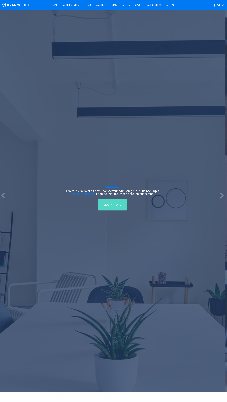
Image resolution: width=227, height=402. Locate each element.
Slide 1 (112, 36)
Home (54, 5)
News (137, 5)
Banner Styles (70, 5)
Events (126, 5)
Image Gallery (153, 5)
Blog (114, 5)
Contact (171, 5)
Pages (88, 5)
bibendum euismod (82, 44)
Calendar (101, 5)
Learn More (112, 55)
